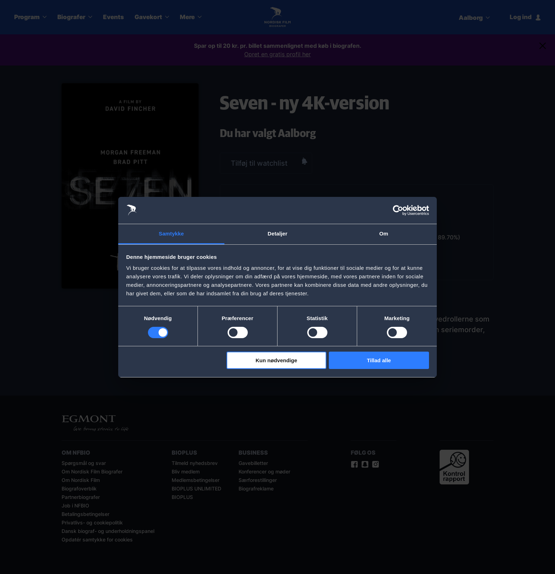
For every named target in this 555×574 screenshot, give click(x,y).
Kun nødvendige (276, 360)
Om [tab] (383, 234)
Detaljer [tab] (277, 234)
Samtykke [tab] (171, 234)
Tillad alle (379, 360)
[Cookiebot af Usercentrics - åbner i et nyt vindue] (398, 210)
